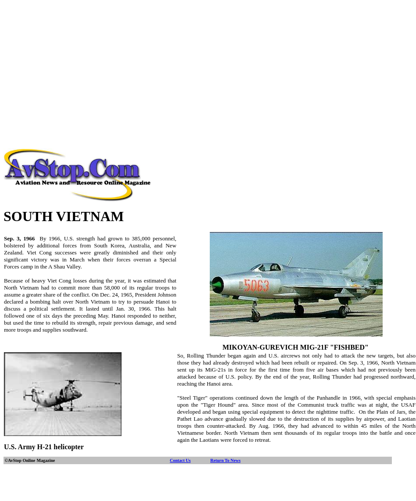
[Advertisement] (208, 65)
